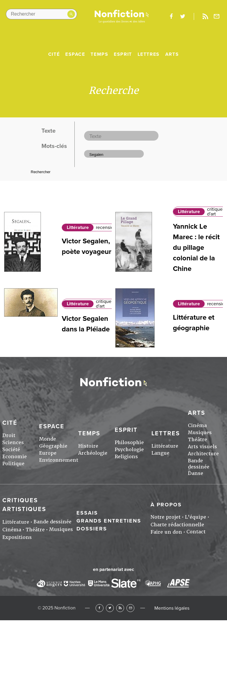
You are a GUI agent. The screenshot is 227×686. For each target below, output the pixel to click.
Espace (75, 54)
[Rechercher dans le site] (41, 14)
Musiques (200, 432)
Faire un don (166, 532)
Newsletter (216, 16)
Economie (14, 457)
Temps (99, 54)
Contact (196, 532)
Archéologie (92, 453)
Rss (205, 16)
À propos (166, 504)
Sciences (13, 442)
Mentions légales (171, 608)
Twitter (110, 608)
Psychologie (129, 449)
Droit (8, 435)
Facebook (100, 608)
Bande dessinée (198, 464)
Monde (47, 439)
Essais (87, 513)
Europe (47, 453)
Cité (54, 54)
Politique (13, 464)
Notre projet (166, 517)
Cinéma (197, 425)
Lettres (149, 54)
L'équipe (195, 517)
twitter (182, 16)
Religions (126, 457)
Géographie (53, 446)
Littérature (78, 227)
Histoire (88, 446)
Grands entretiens (108, 521)
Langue (160, 453)
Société (11, 449)
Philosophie (129, 442)
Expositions (17, 537)
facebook (171, 16)
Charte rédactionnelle (177, 525)
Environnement (58, 460)
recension (106, 227)
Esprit (123, 54)
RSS (120, 608)
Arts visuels (202, 447)
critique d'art (215, 211)
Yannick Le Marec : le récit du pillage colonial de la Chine (196, 247)
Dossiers (91, 528)
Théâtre (197, 439)
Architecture (203, 454)
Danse (195, 473)
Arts (172, 54)
